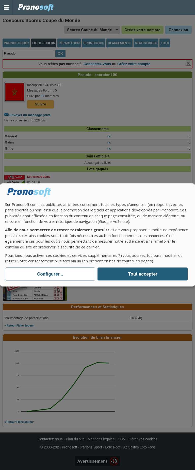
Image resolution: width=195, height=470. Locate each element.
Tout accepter (142, 274)
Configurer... (50, 274)
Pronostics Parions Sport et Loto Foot (36, 7)
